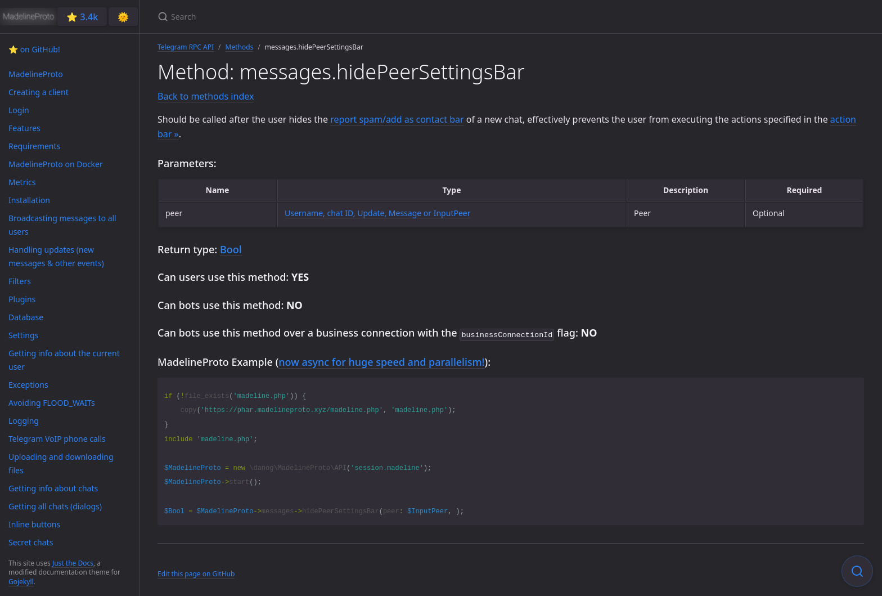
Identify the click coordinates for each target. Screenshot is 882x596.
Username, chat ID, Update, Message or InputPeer (378, 213)
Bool (231, 249)
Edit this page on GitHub (196, 572)
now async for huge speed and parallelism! (381, 361)
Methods (240, 47)
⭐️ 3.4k (82, 17)
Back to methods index (206, 96)
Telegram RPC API (186, 47)
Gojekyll (21, 581)
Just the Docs (72, 563)
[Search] (290, 16)
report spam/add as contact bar (397, 119)
